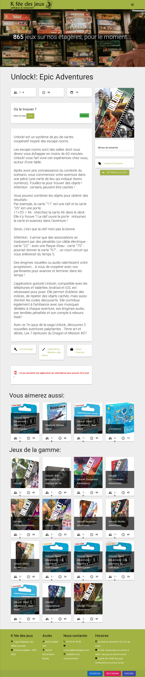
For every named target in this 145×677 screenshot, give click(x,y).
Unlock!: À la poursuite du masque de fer (53, 479)
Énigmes (119, 163)
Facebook (94, 673)
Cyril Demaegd (26, 349)
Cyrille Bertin (53, 349)
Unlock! (18, 483)
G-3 (30, 115)
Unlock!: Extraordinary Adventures (116, 479)
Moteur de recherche (108, 147)
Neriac (45, 355)
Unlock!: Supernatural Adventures (52, 605)
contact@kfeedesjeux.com (76, 650)
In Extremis (115, 428)
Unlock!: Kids (52, 525)
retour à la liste (114, 172)
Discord (129, 673)
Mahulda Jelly (54, 352)
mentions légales (22, 650)
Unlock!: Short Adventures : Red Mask (86, 425)
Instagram (112, 673)
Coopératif (109, 163)
